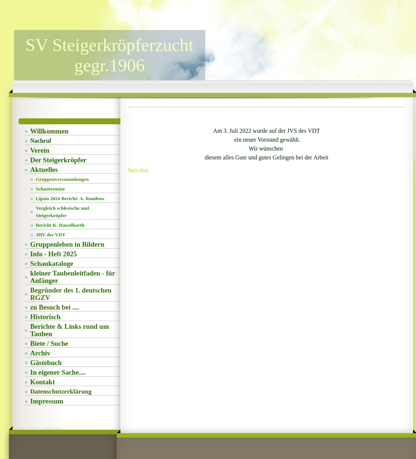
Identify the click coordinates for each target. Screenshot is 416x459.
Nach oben (138, 169)
